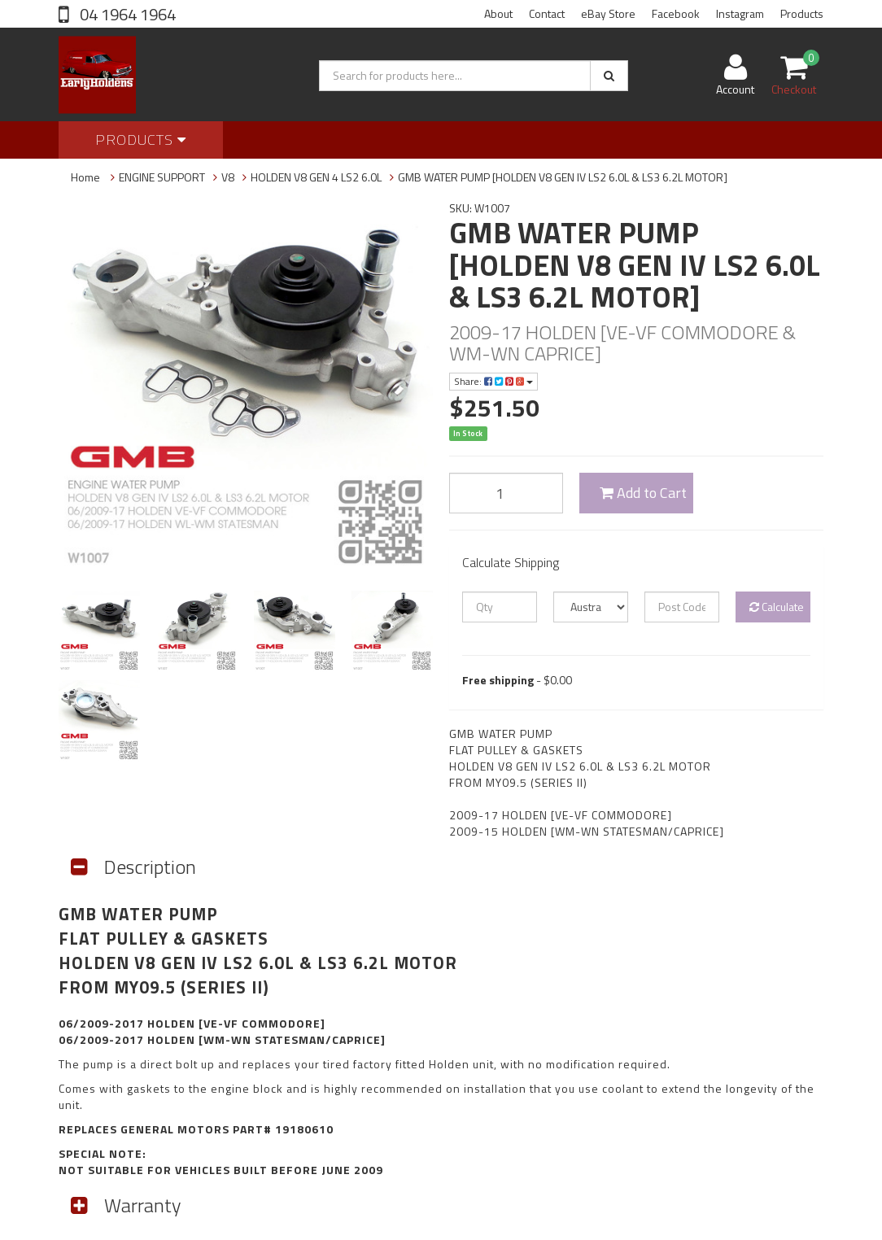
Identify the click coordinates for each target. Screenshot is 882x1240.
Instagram (740, 13)
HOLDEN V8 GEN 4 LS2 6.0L (316, 177)
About (498, 13)
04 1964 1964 (126, 14)
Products (801, 13)
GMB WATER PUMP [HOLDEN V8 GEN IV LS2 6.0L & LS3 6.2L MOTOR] (562, 177)
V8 (227, 177)
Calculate (776, 606)
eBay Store (608, 13)
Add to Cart (643, 493)
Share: (493, 381)
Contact (547, 13)
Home (85, 177)
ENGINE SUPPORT (162, 177)
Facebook (676, 13)
